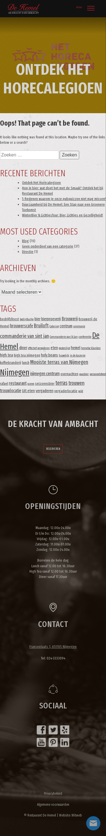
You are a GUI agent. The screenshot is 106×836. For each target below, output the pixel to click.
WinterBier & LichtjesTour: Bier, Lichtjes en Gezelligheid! (62, 215)
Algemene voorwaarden (53, 804)
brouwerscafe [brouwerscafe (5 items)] (21, 325)
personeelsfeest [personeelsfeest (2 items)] (98, 374)
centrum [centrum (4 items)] (66, 326)
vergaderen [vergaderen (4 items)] (44, 390)
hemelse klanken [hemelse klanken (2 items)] (91, 348)
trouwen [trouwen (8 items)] (76, 383)
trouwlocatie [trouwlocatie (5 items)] (10, 390)
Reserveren (53, 449)
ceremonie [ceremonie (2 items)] (79, 326)
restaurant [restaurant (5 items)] (18, 383)
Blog (25, 241)
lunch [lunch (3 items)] (25, 362)
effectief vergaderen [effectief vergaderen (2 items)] (39, 348)
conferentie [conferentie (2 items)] (85, 337)
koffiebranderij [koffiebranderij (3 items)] (10, 362)
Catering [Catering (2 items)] (54, 326)
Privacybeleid (53, 793)
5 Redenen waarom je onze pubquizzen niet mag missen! (64, 199)
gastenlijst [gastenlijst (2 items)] (64, 348)
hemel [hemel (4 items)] (75, 347)
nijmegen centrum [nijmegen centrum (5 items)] (45, 373)
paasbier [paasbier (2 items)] (84, 374)
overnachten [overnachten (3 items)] (69, 374)
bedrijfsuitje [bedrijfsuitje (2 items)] (27, 319)
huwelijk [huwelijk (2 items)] (64, 355)
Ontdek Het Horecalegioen (41, 182)
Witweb (77, 815)
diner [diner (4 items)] (23, 347)
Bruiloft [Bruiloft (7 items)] (41, 326)
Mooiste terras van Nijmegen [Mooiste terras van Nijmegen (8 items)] (59, 362)
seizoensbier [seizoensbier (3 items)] (45, 383)
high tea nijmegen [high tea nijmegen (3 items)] (27, 355)
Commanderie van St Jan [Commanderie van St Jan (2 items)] (64, 337)
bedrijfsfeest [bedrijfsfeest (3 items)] (9, 319)
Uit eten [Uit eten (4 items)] (28, 390)
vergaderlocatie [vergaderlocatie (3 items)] (65, 391)
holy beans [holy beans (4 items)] (49, 355)
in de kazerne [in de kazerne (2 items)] (77, 355)
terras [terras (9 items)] (61, 383)
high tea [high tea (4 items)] (6, 355)
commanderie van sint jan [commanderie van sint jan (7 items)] (24, 336)
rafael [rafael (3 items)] (4, 383)
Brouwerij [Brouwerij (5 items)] (70, 318)
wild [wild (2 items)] (80, 391)
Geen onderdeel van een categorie (47, 246)
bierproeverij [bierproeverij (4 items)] (51, 319)
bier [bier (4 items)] (37, 319)
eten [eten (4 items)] (54, 347)
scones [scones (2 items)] (30, 384)
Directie (27, 252)
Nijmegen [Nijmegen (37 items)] (14, 372)
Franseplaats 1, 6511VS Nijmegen (53, 646)
